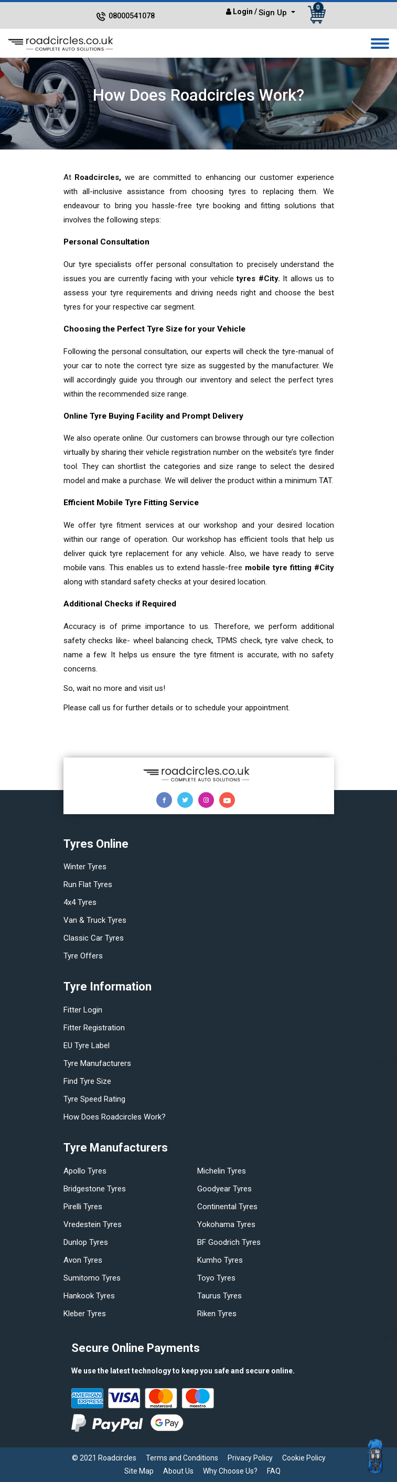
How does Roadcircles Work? (114, 1117)
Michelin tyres (221, 1171)
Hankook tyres (89, 1295)
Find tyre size (87, 1081)
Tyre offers (83, 956)
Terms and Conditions (182, 1458)
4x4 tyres (79, 902)
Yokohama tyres (226, 1224)
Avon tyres (82, 1260)
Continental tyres (227, 1206)
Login (243, 11)
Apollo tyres (84, 1171)
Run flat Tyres (87, 884)
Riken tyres (217, 1313)
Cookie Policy (304, 1458)
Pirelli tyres (82, 1206)
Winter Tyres (84, 866)
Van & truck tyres (94, 920)
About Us (178, 1471)
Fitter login (82, 1010)
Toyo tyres (216, 1278)
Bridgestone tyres (94, 1188)
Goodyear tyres (224, 1188)
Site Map (139, 1471)
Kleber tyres (84, 1313)
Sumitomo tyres (92, 1278)
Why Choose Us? (230, 1471)
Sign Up (274, 12)
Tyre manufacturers (97, 1063)
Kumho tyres (220, 1260)
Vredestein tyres (92, 1224)
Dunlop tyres (85, 1242)
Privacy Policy (250, 1458)
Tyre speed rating (94, 1099)
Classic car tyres (93, 938)
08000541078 (132, 16)
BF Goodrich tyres (229, 1242)
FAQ (274, 1471)
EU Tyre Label (86, 1045)
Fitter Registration (94, 1027)
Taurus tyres (219, 1295)
